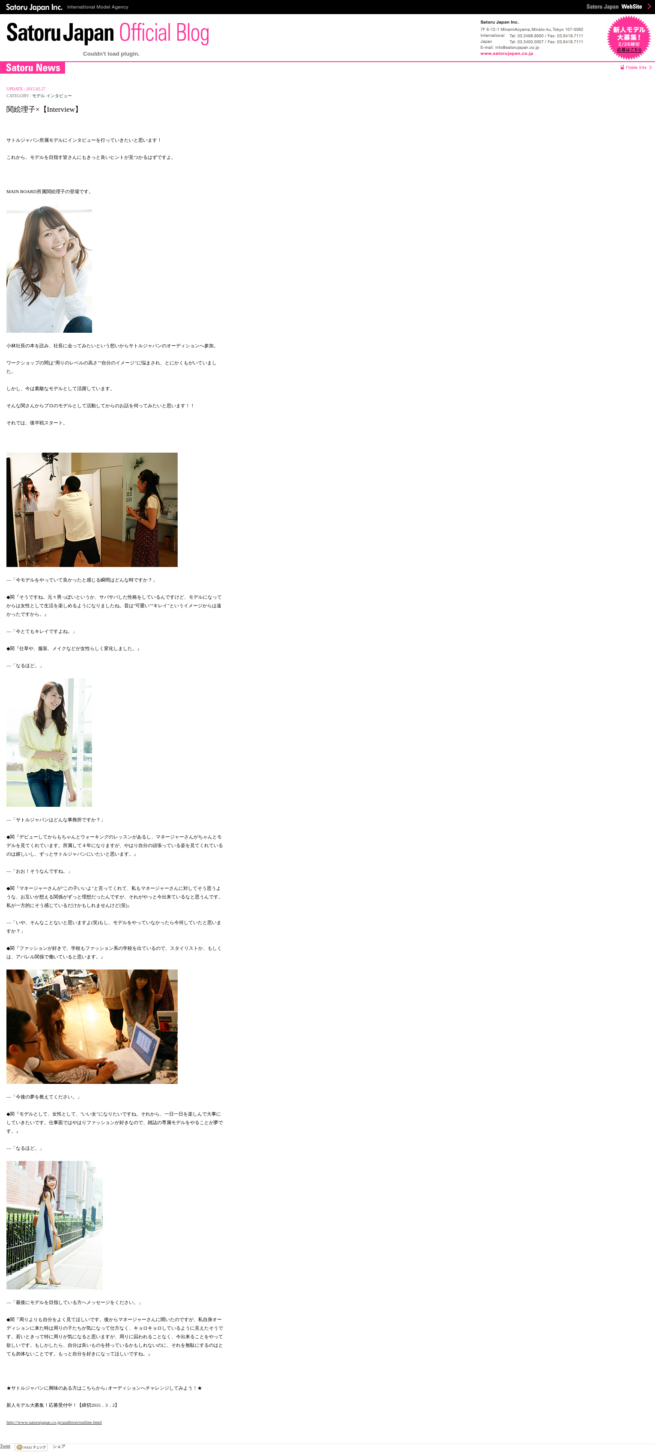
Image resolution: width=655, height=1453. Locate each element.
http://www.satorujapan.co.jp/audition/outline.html (54, 1422)
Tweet (5, 1446)
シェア (59, 1446)
